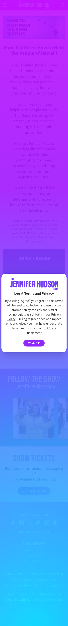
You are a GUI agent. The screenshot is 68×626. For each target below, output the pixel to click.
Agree (34, 343)
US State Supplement (41, 330)
